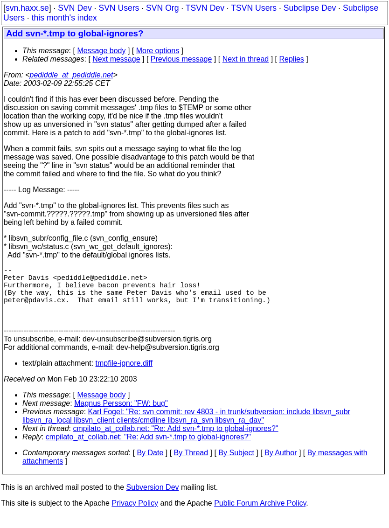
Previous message (181, 59)
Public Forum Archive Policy (260, 516)
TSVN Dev (205, 8)
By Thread (191, 466)
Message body (101, 51)
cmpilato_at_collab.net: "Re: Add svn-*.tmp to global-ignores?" (175, 441)
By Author (280, 466)
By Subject (236, 466)
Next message (116, 59)
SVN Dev (74, 8)
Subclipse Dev (310, 8)
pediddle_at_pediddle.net (71, 75)
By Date (150, 466)
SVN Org (162, 8)
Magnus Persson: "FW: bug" (120, 416)
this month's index (64, 17)
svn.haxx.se (27, 8)
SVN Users (118, 8)
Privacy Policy (134, 516)
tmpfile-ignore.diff (124, 376)
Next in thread (245, 59)
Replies (291, 59)
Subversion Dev (152, 500)
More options (158, 51)
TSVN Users (254, 8)
